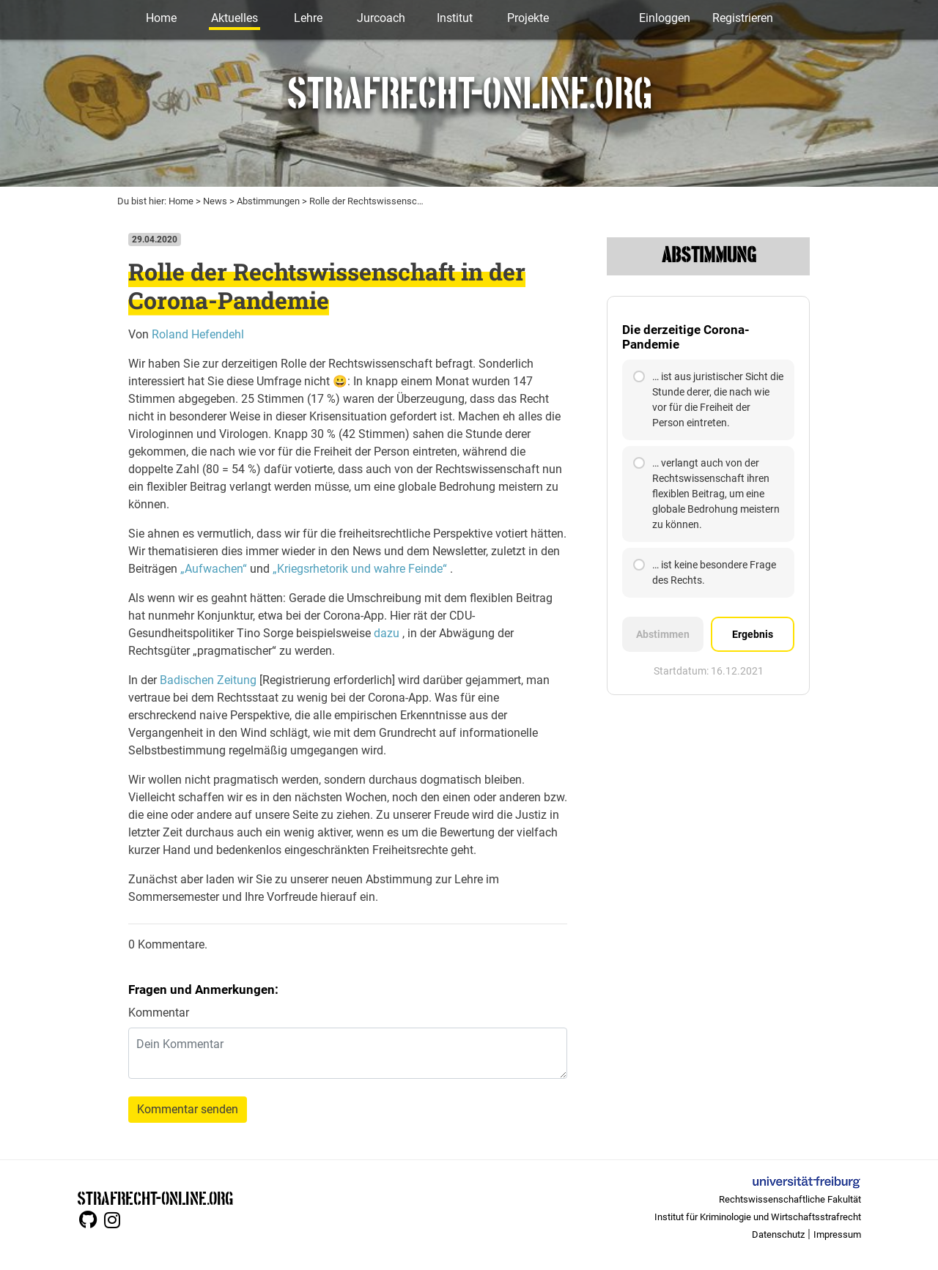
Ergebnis (752, 634)
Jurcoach (381, 18)
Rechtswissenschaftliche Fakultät (790, 1199)
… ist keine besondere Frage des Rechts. (704, 572)
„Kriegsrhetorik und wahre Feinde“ (360, 569)
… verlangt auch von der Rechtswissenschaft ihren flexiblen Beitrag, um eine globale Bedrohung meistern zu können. (706, 493)
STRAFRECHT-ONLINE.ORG (155, 1197)
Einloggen (664, 18)
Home (161, 18)
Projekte (528, 18)
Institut (455, 18)
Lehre (308, 18)
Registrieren (742, 18)
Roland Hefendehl (198, 334)
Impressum (837, 1234)
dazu (386, 633)
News (215, 201)
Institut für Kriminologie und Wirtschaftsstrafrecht (757, 1216)
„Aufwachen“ (213, 569)
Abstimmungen (268, 201)
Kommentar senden (187, 1109)
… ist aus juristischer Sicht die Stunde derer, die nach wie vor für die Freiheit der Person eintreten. (708, 399)
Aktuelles (234, 18)
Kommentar (158, 1013)
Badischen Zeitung (208, 680)
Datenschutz (778, 1234)
